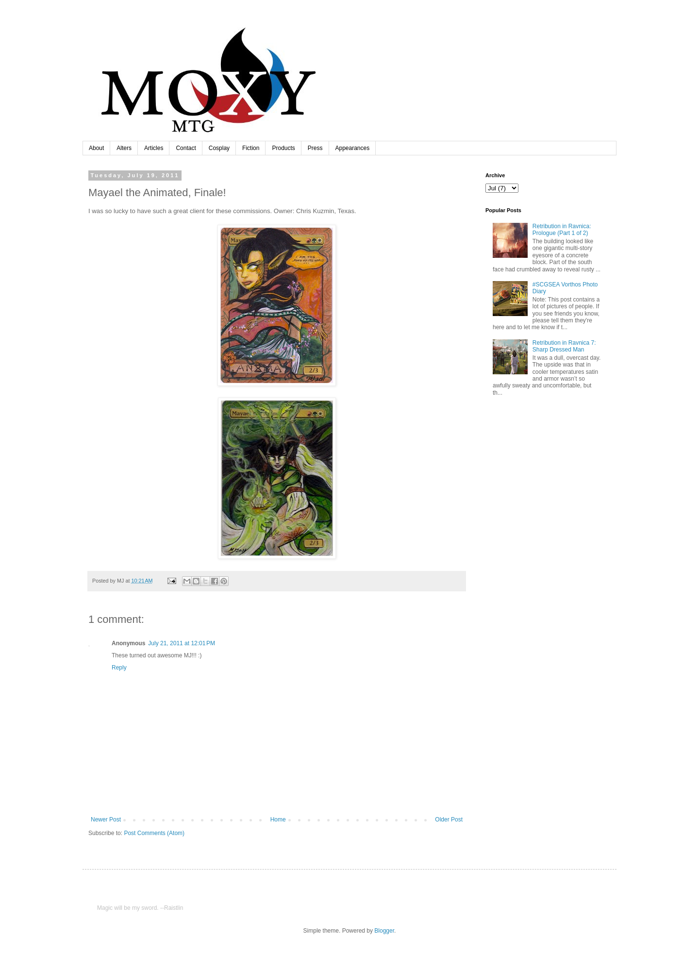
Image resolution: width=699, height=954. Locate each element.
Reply (119, 667)
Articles (153, 148)
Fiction (250, 148)
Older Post (449, 819)
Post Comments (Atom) (154, 833)
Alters (124, 148)
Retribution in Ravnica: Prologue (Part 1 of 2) (562, 229)
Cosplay (219, 148)
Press (315, 148)
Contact (186, 148)
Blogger (384, 930)
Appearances (352, 148)
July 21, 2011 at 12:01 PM (181, 643)
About (96, 148)
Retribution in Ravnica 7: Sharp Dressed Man (564, 346)
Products (283, 148)
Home (278, 819)
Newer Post (106, 819)
